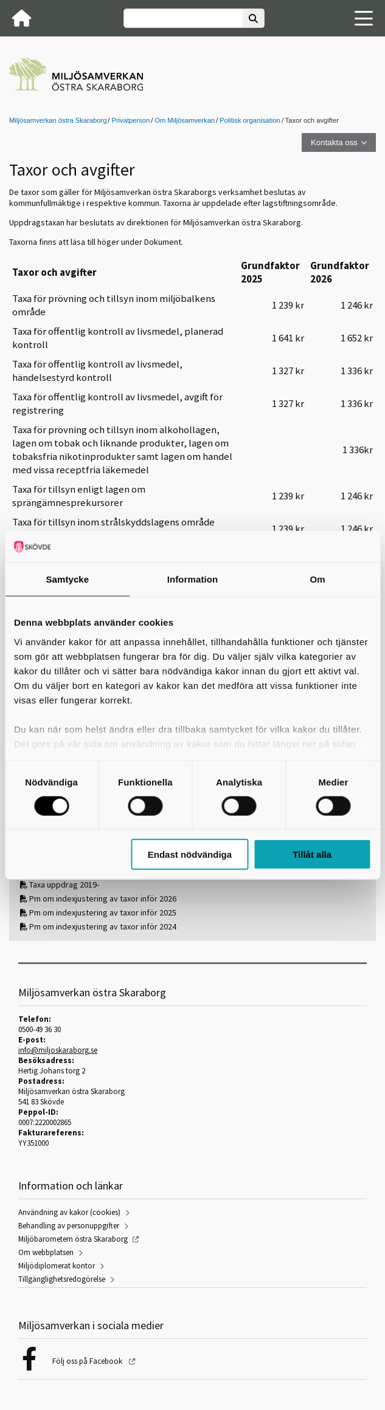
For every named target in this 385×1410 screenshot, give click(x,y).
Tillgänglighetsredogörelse (61, 1279)
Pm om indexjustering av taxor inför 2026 (102, 898)
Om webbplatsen (46, 1252)
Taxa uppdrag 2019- (64, 884)
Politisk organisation (250, 120)
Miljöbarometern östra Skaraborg (73, 1239)
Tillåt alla (312, 854)
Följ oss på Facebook (88, 1361)
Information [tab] (192, 579)
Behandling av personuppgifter (68, 1225)
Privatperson (130, 120)
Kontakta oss (334, 142)
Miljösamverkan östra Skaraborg (57, 120)
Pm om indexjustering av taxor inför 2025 (102, 912)
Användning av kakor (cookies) (69, 1212)
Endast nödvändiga (190, 854)
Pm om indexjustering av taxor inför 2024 (102, 926)
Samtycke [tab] (67, 579)
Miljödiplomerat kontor (56, 1266)
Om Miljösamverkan (184, 120)
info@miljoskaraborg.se (57, 1050)
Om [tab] (317, 579)
